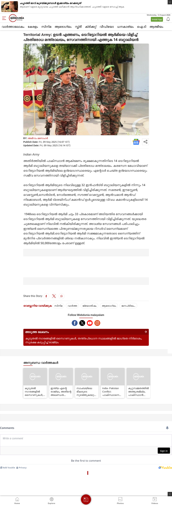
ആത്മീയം (156, 27)
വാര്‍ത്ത (72, 305)
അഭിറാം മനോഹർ (38, 138)
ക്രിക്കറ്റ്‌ (90, 27)
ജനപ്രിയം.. (128, 305)
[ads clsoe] (170, 494)
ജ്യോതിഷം (89, 305)
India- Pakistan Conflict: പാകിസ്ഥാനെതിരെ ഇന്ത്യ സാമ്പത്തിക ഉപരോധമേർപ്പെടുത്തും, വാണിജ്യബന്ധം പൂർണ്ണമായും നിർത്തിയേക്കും (112, 391)
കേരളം (33, 27)
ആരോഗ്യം (63, 27)
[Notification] (167, 18)
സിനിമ (46, 27)
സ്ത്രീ (78, 27)
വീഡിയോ (107, 27)
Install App (157, 19)
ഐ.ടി (141, 27)
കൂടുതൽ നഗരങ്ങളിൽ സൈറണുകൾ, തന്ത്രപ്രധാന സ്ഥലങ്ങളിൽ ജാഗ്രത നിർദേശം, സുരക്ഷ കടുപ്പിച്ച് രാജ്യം (35, 391)
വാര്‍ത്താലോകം (13, 27)
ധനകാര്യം (125, 27)
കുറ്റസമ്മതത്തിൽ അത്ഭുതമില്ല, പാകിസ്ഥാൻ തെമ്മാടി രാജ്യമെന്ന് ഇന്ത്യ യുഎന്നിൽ (138, 391)
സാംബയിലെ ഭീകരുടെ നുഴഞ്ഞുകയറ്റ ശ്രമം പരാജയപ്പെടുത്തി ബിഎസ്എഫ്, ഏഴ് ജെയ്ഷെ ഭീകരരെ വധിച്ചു (86, 391)
